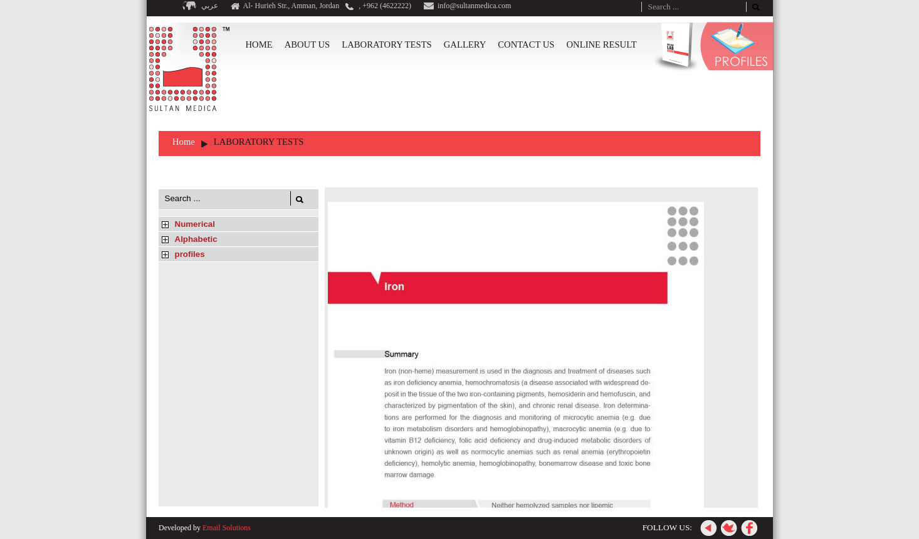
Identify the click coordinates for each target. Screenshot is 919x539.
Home (183, 142)
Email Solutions (226, 527)
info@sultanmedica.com (474, 5)
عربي (209, 5)
